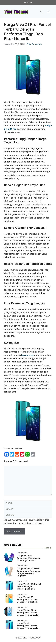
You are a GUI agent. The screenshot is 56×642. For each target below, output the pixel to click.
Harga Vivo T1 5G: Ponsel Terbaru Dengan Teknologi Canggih (29, 586)
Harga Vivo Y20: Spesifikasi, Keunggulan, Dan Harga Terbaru (28, 558)
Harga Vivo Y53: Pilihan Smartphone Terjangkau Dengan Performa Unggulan (28, 572)
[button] (41, 12)
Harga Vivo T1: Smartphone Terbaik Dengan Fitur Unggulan (28, 625)
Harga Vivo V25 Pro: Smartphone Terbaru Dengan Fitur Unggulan (28, 612)
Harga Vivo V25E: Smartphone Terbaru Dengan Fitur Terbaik (27, 599)
